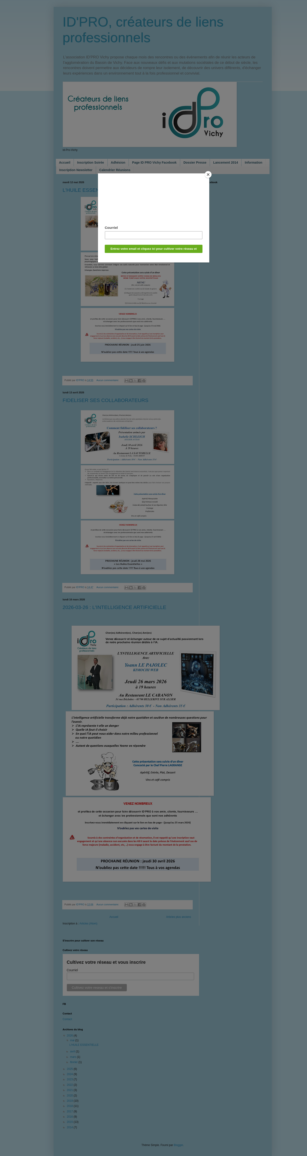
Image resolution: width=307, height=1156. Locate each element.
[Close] (208, 174)
